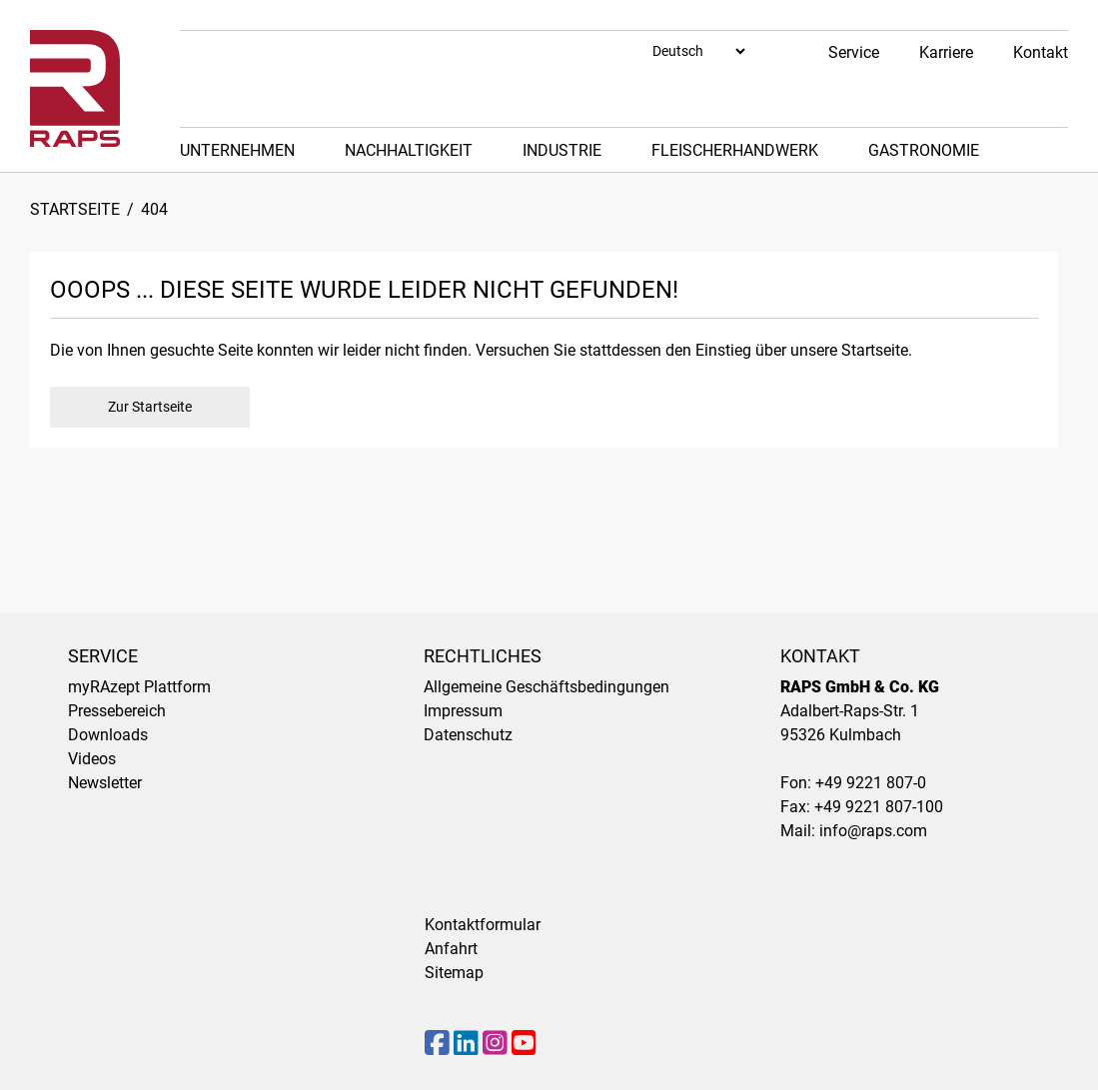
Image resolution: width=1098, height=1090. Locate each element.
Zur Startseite (150, 407)
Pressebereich (117, 710)
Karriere (946, 52)
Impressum (463, 710)
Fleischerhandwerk (734, 150)
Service (853, 52)
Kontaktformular (483, 924)
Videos (92, 758)
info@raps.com (873, 830)
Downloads (108, 734)
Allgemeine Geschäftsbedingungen (546, 686)
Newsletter (105, 782)
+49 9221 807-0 (870, 782)
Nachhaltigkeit (409, 150)
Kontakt (1040, 52)
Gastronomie (923, 150)
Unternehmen (237, 150)
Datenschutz (468, 734)
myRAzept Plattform (139, 686)
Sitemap (454, 972)
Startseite (75, 209)
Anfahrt (451, 948)
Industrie (562, 150)
